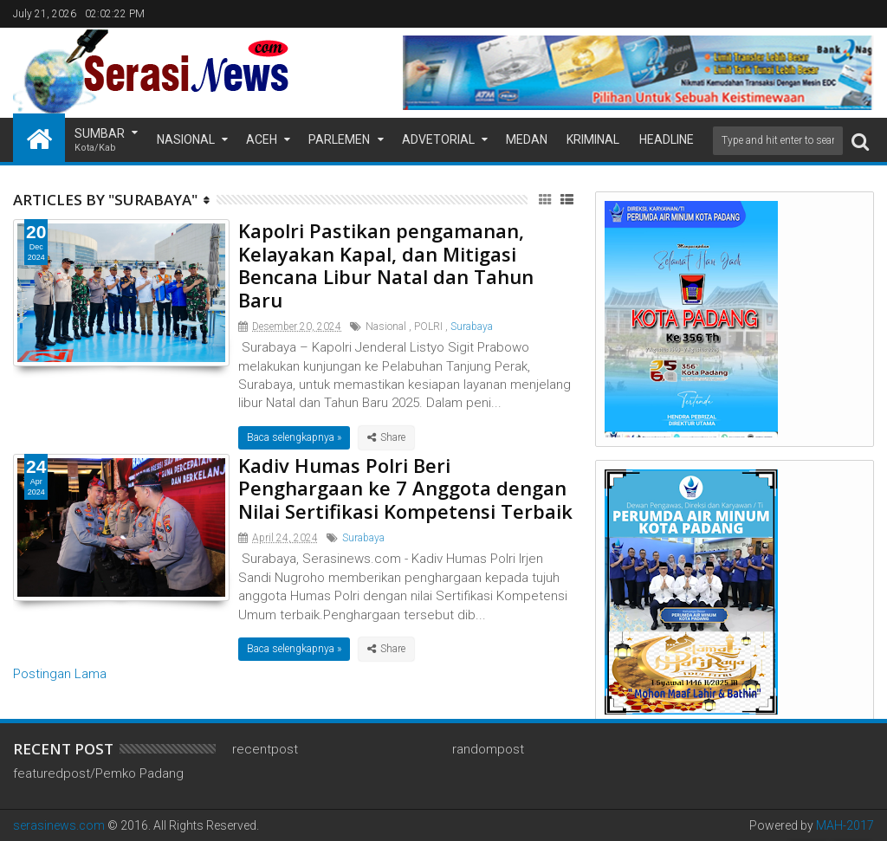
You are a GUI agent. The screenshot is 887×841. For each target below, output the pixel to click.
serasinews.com (59, 825)
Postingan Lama (60, 674)
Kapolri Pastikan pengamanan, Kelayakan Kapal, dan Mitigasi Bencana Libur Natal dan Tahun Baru (386, 264)
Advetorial (438, 139)
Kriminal (593, 139)
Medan (526, 139)
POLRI (428, 326)
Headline (666, 139)
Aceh (261, 139)
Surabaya (471, 326)
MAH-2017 (845, 825)
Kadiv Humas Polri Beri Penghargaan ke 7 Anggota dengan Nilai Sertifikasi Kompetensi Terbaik (405, 488)
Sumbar (99, 140)
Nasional (186, 139)
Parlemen (339, 139)
